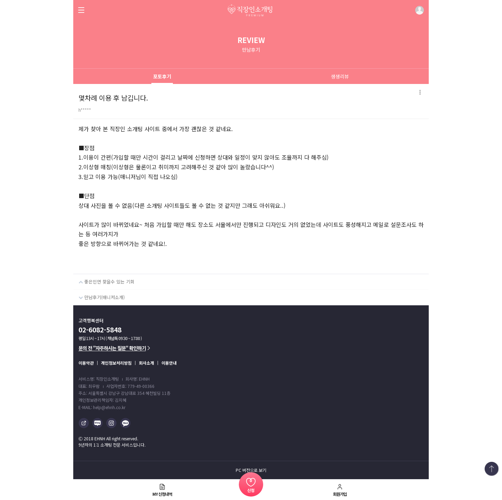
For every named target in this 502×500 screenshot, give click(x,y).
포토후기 (162, 76)
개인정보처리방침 (116, 363)
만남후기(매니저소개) (99, 295)
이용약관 (86, 363)
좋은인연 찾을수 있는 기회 (103, 279)
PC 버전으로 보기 (251, 470)
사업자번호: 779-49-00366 (130, 386)
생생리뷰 (340, 76)
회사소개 (146, 363)
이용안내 (169, 363)
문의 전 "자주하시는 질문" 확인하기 (114, 348)
